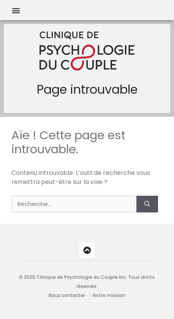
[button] (15, 10)
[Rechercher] (147, 204)
